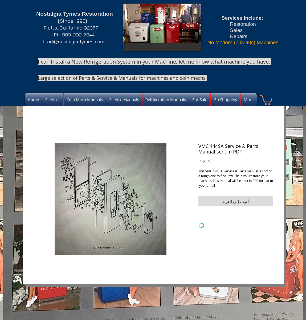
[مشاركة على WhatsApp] (202, 225)
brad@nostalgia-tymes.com (73, 41)
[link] (266, 99)
